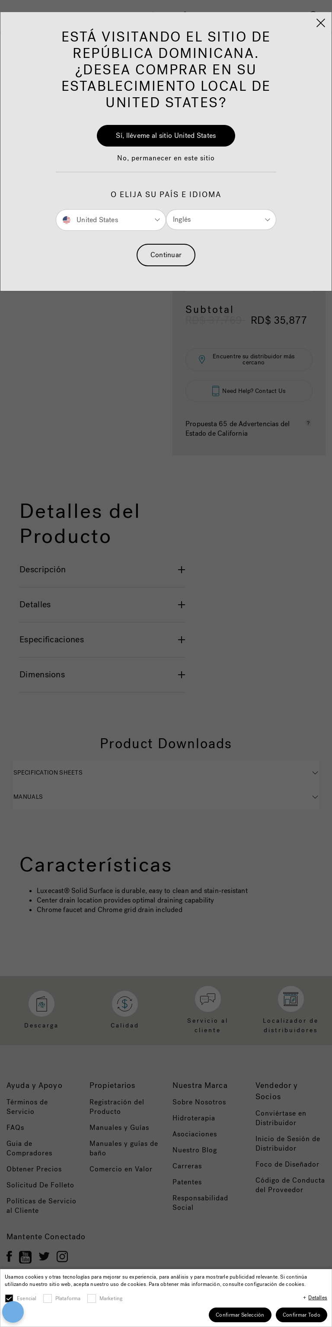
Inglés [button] (182, 219)
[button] (166, 162)
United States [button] (90, 219)
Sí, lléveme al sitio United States (166, 135)
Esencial (27, 1298)
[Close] (321, 23)
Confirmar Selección (240, 1314)
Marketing (111, 1298)
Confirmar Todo (301, 1314)
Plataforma (68, 1298)
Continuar (166, 254)
